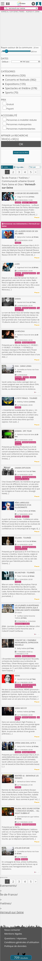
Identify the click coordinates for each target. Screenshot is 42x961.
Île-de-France (9, 177)
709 (21, 957)
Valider (21, 160)
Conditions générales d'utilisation (21, 942)
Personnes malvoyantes (18, 124)
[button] (21, 153)
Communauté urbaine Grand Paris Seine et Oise (18, 182)
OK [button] (21, 144)
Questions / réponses (15, 938)
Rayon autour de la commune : (17, 47)
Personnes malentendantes (20, 128)
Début (5, 61)
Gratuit (10, 104)
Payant (10, 108)
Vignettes (19, 167)
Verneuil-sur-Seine (12, 912)
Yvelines (23, 177)
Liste (4, 167)
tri (22, 167)
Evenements (8, 886)
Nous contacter (12, 929)
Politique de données (15, 946)
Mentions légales (13, 933)
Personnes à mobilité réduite (21, 119)
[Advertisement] (21, 29)
